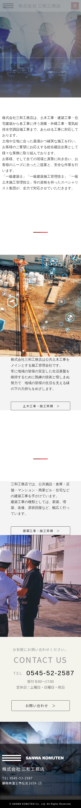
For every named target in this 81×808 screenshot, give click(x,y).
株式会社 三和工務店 (23, 769)
